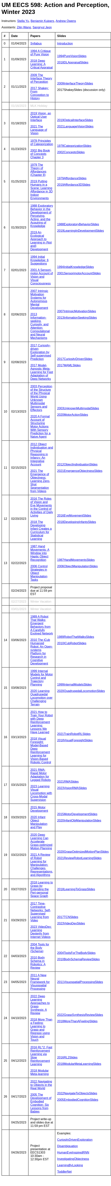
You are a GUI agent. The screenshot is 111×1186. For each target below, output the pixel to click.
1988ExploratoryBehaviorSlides (78, 224)
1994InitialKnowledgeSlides (75, 267)
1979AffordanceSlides (71, 178)
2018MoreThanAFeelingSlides (77, 1021)
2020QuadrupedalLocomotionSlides (81, 691)
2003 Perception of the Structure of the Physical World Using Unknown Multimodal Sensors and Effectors (41, 398)
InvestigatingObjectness (73, 1158)
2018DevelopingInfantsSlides (76, 522)
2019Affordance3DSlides (73, 184)
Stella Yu (23, 21)
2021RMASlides (68, 781)
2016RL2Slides (67, 1057)
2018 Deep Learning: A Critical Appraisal (41, 64)
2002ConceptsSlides (71, 152)
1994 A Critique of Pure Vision (40, 52)
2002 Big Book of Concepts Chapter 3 (40, 154)
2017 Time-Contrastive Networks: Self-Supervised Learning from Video (40, 912)
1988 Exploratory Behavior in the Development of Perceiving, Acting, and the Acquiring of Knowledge (41, 216)
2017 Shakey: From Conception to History (39, 93)
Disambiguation (67, 1146)
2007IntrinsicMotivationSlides (76, 311)
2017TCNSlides (67, 917)
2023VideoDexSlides (71, 923)
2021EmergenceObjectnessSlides (79, 470)
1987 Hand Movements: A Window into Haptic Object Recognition (39, 553)
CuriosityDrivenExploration (75, 1139)
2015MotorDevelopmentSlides (77, 814)
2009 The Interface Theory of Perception (41, 78)
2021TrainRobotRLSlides (74, 734)
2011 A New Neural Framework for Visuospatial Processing (40, 982)
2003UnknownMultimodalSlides (78, 408)
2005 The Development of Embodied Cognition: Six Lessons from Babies (40, 1103)
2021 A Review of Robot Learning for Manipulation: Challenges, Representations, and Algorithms (41, 865)
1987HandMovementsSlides (76, 559)
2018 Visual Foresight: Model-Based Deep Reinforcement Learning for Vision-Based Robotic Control (40, 750)
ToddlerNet (64, 1171)
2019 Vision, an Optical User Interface (40, 117)
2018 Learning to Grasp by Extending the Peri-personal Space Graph (41, 889)
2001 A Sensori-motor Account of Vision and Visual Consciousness (41, 276)
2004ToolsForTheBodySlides (76, 952)
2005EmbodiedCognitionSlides (77, 1099)
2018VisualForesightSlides (75, 740)
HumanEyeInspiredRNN (73, 1152)
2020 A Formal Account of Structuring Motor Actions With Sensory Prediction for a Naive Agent (40, 426)
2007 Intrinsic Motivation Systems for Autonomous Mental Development (39, 299)
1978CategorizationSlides (74, 145)
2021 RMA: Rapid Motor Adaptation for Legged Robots (40, 775)
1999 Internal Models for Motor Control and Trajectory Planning (41, 677)
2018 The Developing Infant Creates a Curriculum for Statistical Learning (41, 530)
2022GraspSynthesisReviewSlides (80, 1014)
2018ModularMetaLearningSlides (79, 1063)
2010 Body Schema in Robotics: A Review (38, 962)
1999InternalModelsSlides (74, 684)
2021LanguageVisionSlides (75, 126)
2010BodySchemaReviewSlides (78, 959)
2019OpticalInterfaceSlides (75, 120)
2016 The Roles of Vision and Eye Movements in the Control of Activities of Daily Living (41, 507)
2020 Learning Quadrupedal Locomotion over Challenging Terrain (41, 697)
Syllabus (36, 43)
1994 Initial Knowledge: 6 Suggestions (39, 260)
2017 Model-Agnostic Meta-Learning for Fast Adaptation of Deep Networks (41, 372)
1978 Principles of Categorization (41, 142)
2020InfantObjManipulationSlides (79, 820)
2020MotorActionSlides (72, 414)
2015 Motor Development (39, 809)
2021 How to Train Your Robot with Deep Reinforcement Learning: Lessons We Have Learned (41, 722)
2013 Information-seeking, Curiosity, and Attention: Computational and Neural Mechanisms (40, 326)
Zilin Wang (24, 27)
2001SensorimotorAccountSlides (79, 273)
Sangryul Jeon (42, 27)
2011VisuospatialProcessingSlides (80, 982)
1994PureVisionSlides (71, 56)
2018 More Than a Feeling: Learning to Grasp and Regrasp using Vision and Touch (41, 1029)
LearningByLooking (70, 1165)
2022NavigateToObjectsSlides (77, 1093)
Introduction (65, 43)
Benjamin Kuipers (42, 21)
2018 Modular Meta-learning (39, 1072)
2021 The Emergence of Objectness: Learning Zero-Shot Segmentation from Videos (40, 481)
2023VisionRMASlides (72, 788)
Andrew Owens (66, 21)
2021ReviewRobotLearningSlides (79, 858)
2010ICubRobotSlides (71, 643)
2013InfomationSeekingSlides (77, 317)
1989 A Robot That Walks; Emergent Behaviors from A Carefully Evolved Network (41, 625)
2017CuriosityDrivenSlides (74, 359)
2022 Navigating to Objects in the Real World (41, 1085)
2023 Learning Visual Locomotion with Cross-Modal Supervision (41, 793)
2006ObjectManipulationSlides (77, 566)
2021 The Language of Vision (38, 130)
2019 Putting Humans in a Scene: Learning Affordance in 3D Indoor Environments (41, 190)
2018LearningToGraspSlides (76, 889)
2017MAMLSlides (69, 365)
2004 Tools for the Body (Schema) (39, 948)
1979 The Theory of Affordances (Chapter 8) (38, 170)
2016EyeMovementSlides (74, 515)
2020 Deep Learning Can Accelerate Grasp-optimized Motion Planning (41, 841)
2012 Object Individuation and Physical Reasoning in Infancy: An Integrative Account (41, 454)
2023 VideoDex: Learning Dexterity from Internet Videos (41, 932)
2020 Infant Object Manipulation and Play (38, 822)
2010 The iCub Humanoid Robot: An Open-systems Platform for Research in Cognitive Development (41, 651)
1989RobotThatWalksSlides (75, 636)
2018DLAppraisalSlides (72, 62)
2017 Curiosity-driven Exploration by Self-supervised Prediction (40, 352)
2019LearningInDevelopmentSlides (80, 230)
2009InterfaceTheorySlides (75, 83)
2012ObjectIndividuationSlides (77, 464)
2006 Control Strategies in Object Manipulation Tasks (39, 573)
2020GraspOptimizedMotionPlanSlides (83, 851)
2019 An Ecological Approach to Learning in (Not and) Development (41, 241)
